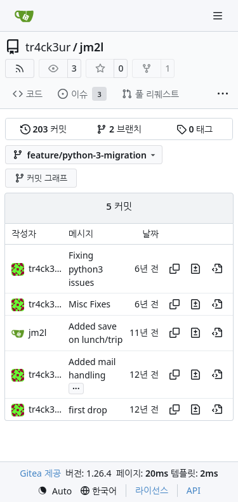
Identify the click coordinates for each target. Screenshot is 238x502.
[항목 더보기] (223, 94)
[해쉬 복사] (174, 268)
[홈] (24, 15)
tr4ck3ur (47, 47)
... (76, 387)
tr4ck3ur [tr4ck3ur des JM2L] (46, 268)
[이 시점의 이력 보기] (217, 268)
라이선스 (151, 490)
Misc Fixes (89, 305)
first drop (88, 410)
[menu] (54, 491)
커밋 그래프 (41, 178)
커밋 (43, 129)
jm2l (92, 47)
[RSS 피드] (19, 68)
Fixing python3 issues (86, 269)
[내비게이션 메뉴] (219, 15)
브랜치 (118, 129)
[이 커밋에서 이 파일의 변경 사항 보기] (195, 268)
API (194, 490)
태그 (194, 129)
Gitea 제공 (40, 473)
